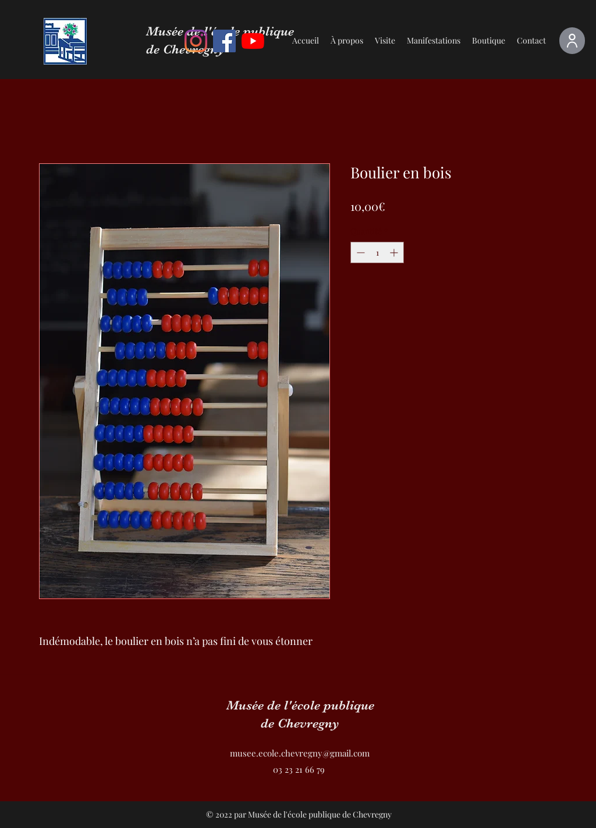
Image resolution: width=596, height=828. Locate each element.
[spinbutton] (377, 252)
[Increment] (395, 252)
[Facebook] (224, 41)
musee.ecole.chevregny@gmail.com (300, 753)
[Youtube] (253, 41)
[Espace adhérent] (572, 40)
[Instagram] (196, 41)
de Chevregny (300, 723)
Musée (166, 31)
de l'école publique (320, 705)
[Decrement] (359, 252)
